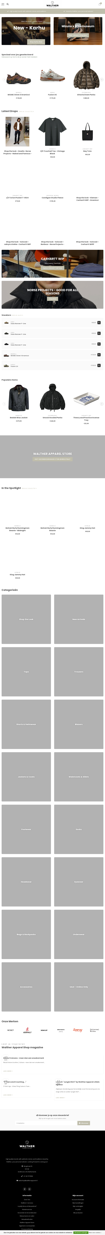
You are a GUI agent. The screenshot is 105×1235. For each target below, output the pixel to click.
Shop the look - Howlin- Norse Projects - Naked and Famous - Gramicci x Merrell (17, 153)
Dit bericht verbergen (80, 1232)
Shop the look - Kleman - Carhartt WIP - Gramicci (87, 198)
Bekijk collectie (26, 111)
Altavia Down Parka (86, 94)
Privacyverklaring (27, 1229)
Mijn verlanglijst (78, 1206)
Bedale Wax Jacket (19, 417)
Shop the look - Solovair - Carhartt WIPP (87, 243)
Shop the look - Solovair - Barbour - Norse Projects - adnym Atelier (52, 244)
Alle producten (78, 1213)
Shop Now (52, 299)
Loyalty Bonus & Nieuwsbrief (27, 1206)
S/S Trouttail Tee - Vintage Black (52, 152)
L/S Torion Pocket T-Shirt (17, 197)
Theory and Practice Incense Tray (86, 418)
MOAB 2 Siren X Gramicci (19, 94)
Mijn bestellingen (77, 1203)
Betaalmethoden (27, 1219)
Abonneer (83, 1123)
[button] (3, 31)
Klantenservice (27, 1209)
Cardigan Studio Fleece (52, 197)
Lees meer (8, 1071)
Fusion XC (52, 94)
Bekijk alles (17, 315)
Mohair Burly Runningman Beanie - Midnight (17, 529)
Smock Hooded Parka (52, 417)
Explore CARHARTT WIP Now (52, 268)
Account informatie (78, 1200)
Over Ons (27, 1200)
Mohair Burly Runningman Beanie (52, 529)
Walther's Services (27, 1203)
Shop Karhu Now (36, 42)
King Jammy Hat (87, 528)
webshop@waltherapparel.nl (28, 1180)
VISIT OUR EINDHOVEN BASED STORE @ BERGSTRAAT (52, 459)
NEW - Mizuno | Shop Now (78, 35)
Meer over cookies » (95, 1232)
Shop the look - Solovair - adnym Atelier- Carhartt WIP (17, 243)
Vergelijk (78, 1209)
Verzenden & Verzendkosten (27, 1213)
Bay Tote (87, 151)
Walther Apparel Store (27, 1222)
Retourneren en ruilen (27, 1216)
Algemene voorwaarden (27, 1226)
